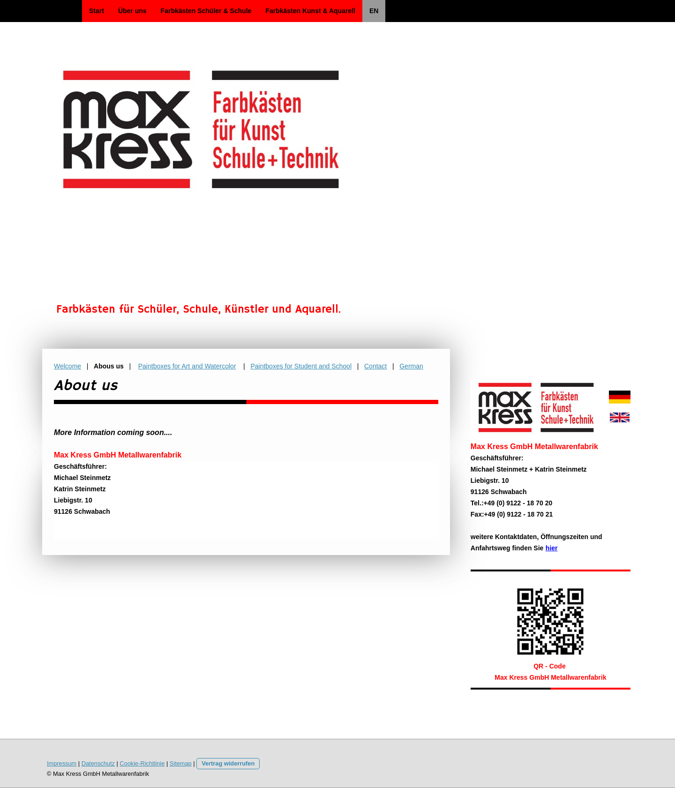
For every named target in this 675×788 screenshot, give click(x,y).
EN (373, 11)
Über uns (132, 11)
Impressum (61, 763)
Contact (375, 366)
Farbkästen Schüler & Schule (206, 11)
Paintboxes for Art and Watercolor (187, 366)
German (411, 366)
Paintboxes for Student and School (301, 366)
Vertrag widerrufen (228, 763)
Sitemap (181, 763)
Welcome (67, 366)
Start (96, 11)
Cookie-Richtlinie (142, 763)
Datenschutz (98, 763)
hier (552, 548)
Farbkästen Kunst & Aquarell (310, 11)
